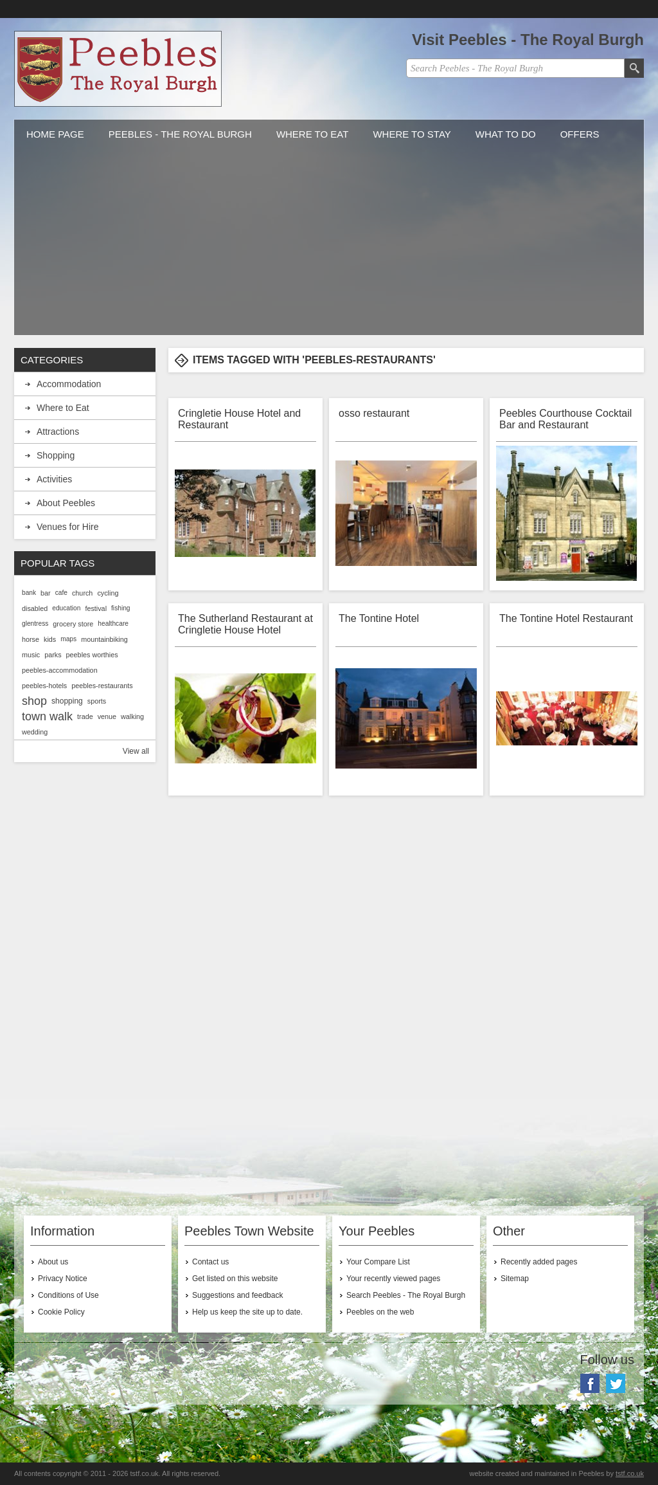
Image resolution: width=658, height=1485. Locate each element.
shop (34, 701)
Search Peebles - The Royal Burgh (405, 1295)
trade (85, 716)
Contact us (210, 1261)
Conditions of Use (68, 1295)
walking (132, 716)
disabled (35, 608)
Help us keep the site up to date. (247, 1311)
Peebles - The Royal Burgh (180, 134)
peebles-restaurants (101, 685)
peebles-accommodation (60, 670)
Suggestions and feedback (237, 1295)
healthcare (113, 623)
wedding (35, 732)
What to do (506, 134)
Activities (54, 479)
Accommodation (69, 384)
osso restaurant (374, 413)
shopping (67, 701)
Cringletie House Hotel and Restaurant (239, 419)
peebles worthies (92, 655)
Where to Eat (312, 134)
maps (68, 638)
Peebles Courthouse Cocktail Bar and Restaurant (565, 419)
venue (107, 716)
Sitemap (515, 1278)
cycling (107, 593)
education (66, 608)
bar (45, 593)
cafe (61, 592)
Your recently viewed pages (393, 1278)
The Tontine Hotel (379, 618)
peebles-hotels (44, 685)
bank (29, 592)
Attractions (58, 431)
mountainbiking (104, 639)
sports (96, 701)
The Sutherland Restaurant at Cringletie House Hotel (245, 624)
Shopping (56, 455)
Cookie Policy (61, 1311)
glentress (35, 623)
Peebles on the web (380, 1311)
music (31, 655)
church (82, 593)
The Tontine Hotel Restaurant (566, 618)
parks (52, 655)
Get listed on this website (235, 1278)
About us (53, 1261)
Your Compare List (378, 1261)
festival (96, 608)
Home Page (55, 134)
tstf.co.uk (630, 1473)
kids (50, 639)
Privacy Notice (62, 1278)
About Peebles (66, 503)
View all (136, 751)
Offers (580, 134)
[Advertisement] (329, 245)
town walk (47, 716)
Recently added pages (539, 1261)
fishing (120, 608)
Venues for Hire (68, 527)
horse (30, 639)
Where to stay (411, 134)
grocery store (73, 624)
